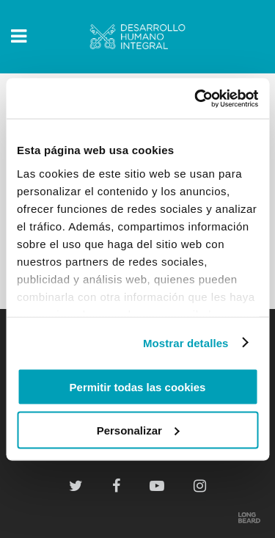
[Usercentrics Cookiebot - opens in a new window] (195, 98)
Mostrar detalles (186, 342)
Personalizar (138, 430)
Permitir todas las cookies (138, 387)
